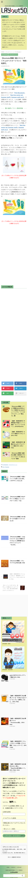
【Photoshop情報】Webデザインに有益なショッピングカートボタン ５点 (17, 498)
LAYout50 (14, 870)
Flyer (4, 467)
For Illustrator (5, 464)
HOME (8, 865)
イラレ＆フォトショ (13, 464)
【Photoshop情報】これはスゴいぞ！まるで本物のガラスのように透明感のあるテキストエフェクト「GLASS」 (17, 540)
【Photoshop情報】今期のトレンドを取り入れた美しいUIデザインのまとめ (17, 478)
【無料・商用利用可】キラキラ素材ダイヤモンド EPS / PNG (18, 433)
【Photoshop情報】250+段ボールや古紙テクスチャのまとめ (17, 518)
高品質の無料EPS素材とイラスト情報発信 (14, 868)
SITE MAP (19, 865)
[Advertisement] (14, 241)
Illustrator (7, 467)
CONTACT (13, 865)
